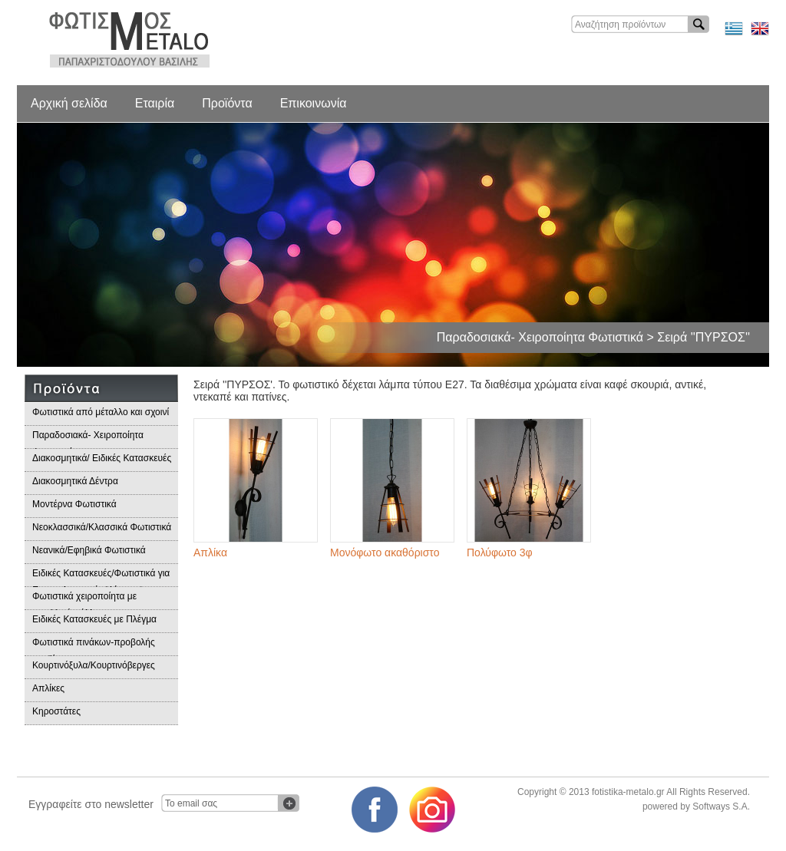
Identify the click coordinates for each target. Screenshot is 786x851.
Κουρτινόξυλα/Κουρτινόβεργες (93, 665)
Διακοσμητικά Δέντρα (75, 481)
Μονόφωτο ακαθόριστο (384, 552)
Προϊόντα (227, 103)
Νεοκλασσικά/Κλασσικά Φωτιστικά (101, 527)
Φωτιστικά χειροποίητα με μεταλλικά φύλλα (84, 600)
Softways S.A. (721, 806)
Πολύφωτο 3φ (500, 552)
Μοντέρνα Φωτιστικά (74, 504)
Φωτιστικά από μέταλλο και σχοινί (100, 412)
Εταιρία (154, 103)
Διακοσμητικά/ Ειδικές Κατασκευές (101, 458)
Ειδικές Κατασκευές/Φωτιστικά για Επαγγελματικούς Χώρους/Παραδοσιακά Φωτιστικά (101, 577)
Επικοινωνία (313, 103)
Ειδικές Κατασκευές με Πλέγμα (94, 619)
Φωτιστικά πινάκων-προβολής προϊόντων (93, 646)
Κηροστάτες (56, 711)
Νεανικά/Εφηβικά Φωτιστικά (89, 550)
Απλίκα (210, 552)
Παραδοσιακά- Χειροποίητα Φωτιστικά (88, 439)
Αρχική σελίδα (69, 103)
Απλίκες (48, 688)
